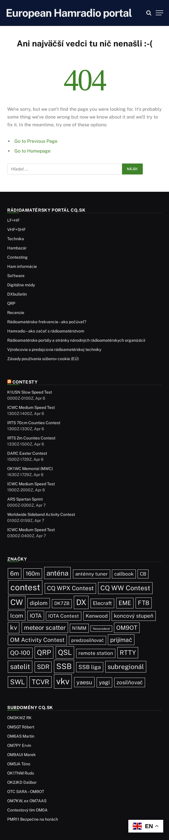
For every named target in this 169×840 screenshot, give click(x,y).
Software (16, 275)
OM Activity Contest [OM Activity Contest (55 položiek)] (37, 639)
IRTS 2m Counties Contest (31, 438)
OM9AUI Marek (21, 754)
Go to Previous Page (35, 141)
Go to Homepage (32, 151)
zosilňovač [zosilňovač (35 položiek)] (130, 682)
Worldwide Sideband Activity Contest (41, 514)
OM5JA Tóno (18, 764)
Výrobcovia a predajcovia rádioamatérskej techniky (54, 349)
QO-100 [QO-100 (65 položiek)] (20, 652)
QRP (11, 303)
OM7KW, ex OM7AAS (26, 800)
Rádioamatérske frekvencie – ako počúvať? (46, 322)
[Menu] (159, 12)
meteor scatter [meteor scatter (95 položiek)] (45, 627)
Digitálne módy (21, 285)
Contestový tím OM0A (27, 810)
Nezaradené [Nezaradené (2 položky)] (101, 628)
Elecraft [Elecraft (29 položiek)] (102, 603)
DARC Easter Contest (27, 453)
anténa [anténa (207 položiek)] (57, 573)
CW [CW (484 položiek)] (16, 602)
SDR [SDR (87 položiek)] (43, 666)
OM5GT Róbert (20, 727)
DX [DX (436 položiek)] (81, 602)
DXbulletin (17, 294)
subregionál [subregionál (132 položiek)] (126, 666)
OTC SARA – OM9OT (25, 791)
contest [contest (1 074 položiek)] (25, 587)
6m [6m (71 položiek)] (14, 573)
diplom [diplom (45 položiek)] (39, 603)
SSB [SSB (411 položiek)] (64, 666)
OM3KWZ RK (19, 717)
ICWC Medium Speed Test (31, 407)
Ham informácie (22, 266)
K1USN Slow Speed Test (29, 392)
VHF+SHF (16, 229)
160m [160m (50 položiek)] (33, 573)
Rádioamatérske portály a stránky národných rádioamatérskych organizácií (76, 340)
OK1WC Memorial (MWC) (30, 468)
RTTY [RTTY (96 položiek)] (128, 652)
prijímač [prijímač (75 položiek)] (121, 639)
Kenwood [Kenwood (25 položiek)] (97, 616)
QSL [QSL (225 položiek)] (65, 652)
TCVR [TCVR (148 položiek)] (40, 682)
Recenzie (15, 312)
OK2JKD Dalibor (22, 782)
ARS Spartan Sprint (25, 499)
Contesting (17, 257)
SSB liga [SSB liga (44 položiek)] (89, 667)
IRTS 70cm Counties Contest (33, 422)
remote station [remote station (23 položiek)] (95, 653)
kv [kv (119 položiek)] (13, 627)
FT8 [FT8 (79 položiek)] (143, 602)
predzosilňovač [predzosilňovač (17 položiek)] (87, 640)
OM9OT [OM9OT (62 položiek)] (126, 627)
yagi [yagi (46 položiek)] (104, 682)
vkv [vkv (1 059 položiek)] (63, 681)
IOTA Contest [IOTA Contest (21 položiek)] (63, 616)
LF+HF (13, 220)
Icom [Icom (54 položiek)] (16, 615)
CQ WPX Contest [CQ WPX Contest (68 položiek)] (70, 588)
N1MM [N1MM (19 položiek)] (79, 628)
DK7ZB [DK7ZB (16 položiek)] (62, 603)
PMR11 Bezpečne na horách (32, 819)
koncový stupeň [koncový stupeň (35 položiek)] (133, 615)
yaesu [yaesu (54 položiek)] (84, 682)
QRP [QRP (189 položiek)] (44, 652)
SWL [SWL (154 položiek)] (17, 682)
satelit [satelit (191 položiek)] (20, 666)
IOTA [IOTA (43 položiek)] (36, 615)
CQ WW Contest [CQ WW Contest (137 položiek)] (125, 588)
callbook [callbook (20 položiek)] (124, 574)
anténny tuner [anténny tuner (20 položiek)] (91, 574)
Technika (15, 238)
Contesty (25, 381)
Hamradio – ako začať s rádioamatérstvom (45, 331)
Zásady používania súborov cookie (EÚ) (43, 358)
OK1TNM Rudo (20, 773)
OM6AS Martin (20, 736)
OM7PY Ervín (19, 745)
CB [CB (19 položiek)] (143, 574)
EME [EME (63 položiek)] (125, 603)
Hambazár (17, 248)
